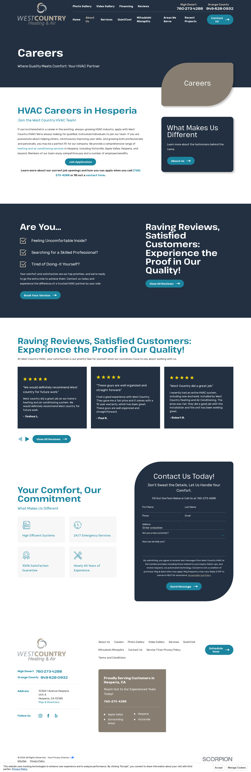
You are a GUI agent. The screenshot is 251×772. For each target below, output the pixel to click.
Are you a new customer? (150, 533)
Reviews (143, 6)
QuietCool (189, 642)
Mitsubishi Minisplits (111, 649)
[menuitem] (22, 761)
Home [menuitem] (76, 19)
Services (174, 642)
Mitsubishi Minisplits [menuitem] (144, 19)
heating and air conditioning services (41, 148)
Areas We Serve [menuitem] (170, 19)
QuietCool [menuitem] (124, 19)
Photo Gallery (82, 6)
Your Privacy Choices (61, 757)
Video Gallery (105, 6)
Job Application (80, 162)
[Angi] (71, 716)
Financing (126, 6)
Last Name (185, 507)
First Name (143, 507)
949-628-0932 (219, 8)
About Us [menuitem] (90, 19)
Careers (119, 642)
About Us (104, 642)
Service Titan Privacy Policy (163, 649)
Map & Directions (49, 702)
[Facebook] (48, 716)
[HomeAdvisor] (64, 716)
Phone (140, 516)
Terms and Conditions (112, 657)
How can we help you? (148, 541)
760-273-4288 (190, 8)
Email (183, 516)
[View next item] (27, 439)
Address (141, 524)
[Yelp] (56, 716)
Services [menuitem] (106, 19)
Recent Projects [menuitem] (190, 19)
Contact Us (135, 649)
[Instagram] (40, 716)
